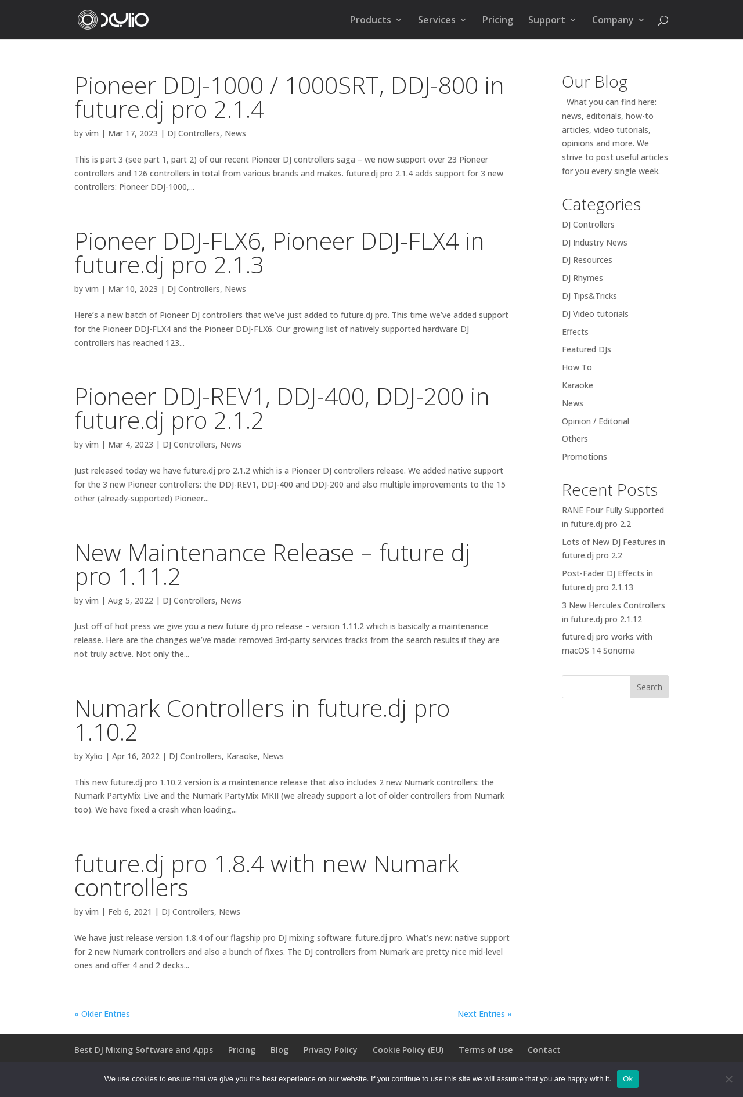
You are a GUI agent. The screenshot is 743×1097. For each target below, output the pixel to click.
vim (92, 133)
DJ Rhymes (582, 277)
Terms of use (486, 1049)
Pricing (497, 21)
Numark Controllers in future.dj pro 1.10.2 (262, 719)
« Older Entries (102, 1013)
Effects (575, 331)
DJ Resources (587, 259)
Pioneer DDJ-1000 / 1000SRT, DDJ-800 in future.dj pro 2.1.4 (289, 96)
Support (546, 21)
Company (613, 21)
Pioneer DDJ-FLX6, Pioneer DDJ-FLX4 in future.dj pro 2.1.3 (279, 252)
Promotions (584, 456)
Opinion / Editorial (595, 421)
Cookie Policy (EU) (408, 1049)
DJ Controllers (193, 133)
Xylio (94, 756)
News (235, 133)
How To (577, 367)
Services (437, 21)
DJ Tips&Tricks (589, 295)
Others (575, 438)
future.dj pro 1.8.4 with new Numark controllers (266, 875)
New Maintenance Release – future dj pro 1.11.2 (272, 564)
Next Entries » (484, 1013)
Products (370, 21)
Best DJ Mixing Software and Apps (143, 1049)
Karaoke (242, 756)
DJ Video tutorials (595, 313)
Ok (628, 1078)
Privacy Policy (331, 1049)
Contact (544, 1049)
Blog (279, 1049)
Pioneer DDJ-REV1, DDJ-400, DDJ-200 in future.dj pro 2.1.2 (282, 408)
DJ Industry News (594, 242)
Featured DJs (586, 349)
